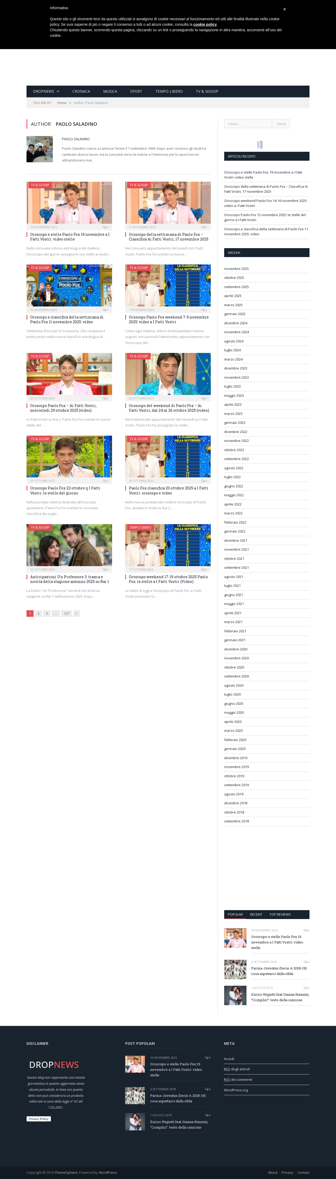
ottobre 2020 (234, 667)
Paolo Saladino (76, 139)
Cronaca (81, 91)
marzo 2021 (233, 621)
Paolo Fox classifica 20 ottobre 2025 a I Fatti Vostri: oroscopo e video (168, 490)
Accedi (229, 1058)
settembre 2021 (236, 567)
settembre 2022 (236, 458)
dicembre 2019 (235, 757)
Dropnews (43, 91)
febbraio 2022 (235, 522)
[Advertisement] (266, 868)
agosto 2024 (233, 341)
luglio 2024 (232, 350)
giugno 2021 (233, 594)
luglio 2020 (232, 694)
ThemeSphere (66, 1172)
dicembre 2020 (235, 649)
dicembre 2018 (235, 803)
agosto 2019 (233, 794)
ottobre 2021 (234, 558)
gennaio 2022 (234, 531)
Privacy (287, 1172)
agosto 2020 (233, 685)
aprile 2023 (233, 404)
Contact (303, 1172)
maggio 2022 (234, 495)
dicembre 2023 (235, 368)
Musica (110, 91)
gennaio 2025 (234, 313)
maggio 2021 (234, 603)
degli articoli (237, 1069)
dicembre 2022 (235, 431)
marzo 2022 (233, 513)
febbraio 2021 (235, 631)
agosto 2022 (233, 468)
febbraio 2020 (235, 739)
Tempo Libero (169, 91)
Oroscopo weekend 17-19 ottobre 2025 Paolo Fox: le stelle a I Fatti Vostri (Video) (168, 579)
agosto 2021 (233, 576)
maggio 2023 (234, 395)
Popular (235, 914)
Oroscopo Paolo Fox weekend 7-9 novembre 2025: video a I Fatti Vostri (169, 319)
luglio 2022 (232, 476)
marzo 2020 (233, 730)
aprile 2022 (233, 504)
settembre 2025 (236, 286)
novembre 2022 (236, 440)
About (272, 1172)
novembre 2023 (236, 377)
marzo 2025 (233, 304)
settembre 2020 (236, 676)
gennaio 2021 (234, 640)
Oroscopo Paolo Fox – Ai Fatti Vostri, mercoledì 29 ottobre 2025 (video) (63, 408)
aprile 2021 (233, 613)
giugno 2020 (233, 703)
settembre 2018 (236, 821)
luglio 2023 (232, 386)
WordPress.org (236, 1090)
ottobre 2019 (234, 776)
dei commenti (238, 1079)
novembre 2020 (236, 658)
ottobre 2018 (234, 812)
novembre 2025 (236, 268)
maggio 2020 (234, 712)
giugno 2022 (233, 486)
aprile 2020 (233, 721)
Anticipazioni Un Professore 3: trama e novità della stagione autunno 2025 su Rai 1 (69, 579)
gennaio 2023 (234, 422)
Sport (136, 91)
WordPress (108, 1172)
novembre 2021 (236, 549)
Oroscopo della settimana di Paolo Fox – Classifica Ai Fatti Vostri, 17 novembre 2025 (168, 237)
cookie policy (205, 24)
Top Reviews (280, 914)
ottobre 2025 (234, 277)
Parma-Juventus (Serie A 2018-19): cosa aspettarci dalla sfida (279, 971)
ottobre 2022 (234, 449)
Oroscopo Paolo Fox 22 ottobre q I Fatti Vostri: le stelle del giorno (65, 490)
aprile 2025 (233, 295)
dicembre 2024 (235, 323)
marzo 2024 (233, 359)
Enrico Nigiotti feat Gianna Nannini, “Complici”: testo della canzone (280, 997)
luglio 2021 (232, 585)
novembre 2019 (236, 766)
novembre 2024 (236, 332)
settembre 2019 (236, 784)
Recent (256, 914)
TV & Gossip (207, 91)
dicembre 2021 (235, 540)
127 (66, 613)
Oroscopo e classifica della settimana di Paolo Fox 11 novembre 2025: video (67, 319)
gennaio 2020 (234, 748)
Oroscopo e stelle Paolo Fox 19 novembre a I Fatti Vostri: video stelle (70, 237)
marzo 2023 (233, 413)
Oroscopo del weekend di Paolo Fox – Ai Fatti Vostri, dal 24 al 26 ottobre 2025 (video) (169, 408)
